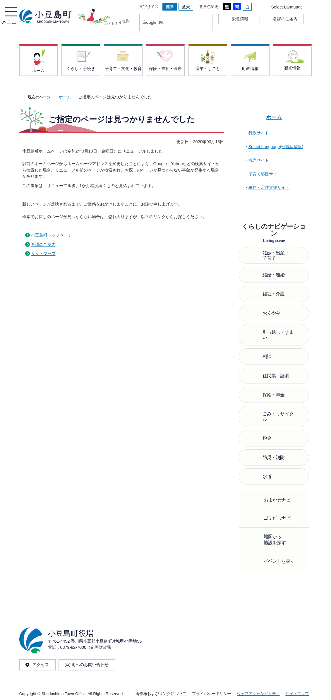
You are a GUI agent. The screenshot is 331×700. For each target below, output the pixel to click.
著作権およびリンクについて (161, 694)
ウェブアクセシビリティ (258, 694)
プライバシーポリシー (211, 694)
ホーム (65, 97)
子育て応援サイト (264, 174)
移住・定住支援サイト (268, 187)
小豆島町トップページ (51, 235)
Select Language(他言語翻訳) (275, 146)
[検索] (170, 23)
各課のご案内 (43, 244)
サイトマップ (43, 253)
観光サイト (258, 160)
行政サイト (258, 133)
